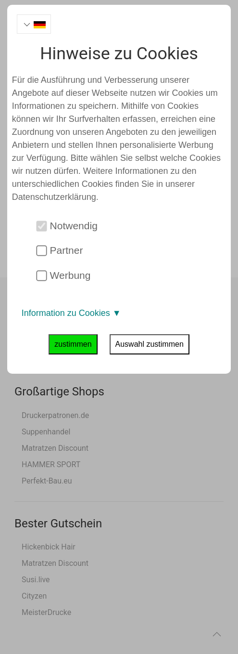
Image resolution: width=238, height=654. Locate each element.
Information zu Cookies (71, 313)
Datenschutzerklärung (54, 197)
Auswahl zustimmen (149, 344)
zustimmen (72, 344)
